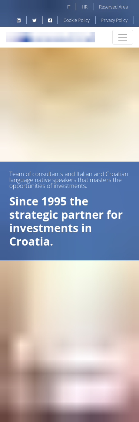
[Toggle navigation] (122, 37)
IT (68, 7)
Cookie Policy (76, 20)
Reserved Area (113, 7)
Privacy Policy (114, 20)
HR (84, 7)
